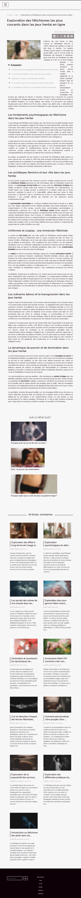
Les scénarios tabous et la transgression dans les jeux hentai (32, 83)
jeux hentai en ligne (55, 265)
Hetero (40, 890)
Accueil (9, 15)
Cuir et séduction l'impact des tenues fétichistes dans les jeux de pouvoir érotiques (24, 721)
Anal (40, 884)
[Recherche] (14, 878)
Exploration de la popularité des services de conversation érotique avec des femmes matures (24, 779)
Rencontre (40, 877)
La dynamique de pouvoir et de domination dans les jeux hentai (33, 87)
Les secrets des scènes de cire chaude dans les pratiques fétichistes (24, 603)
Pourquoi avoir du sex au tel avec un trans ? (29, 443)
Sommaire (16, 64)
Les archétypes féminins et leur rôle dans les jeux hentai (31, 74)
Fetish (16, 15)
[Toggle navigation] (5, 4)
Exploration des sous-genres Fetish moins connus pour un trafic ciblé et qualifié (56, 605)
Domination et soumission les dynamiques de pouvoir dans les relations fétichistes (24, 663)
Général (40, 894)
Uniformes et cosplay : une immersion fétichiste (28, 78)
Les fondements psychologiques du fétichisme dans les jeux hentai (34, 70)
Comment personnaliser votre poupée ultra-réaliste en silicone (57, 719)
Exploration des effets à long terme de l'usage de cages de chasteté (24, 545)
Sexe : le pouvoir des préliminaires (25, 469)
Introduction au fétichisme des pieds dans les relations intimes (24, 835)
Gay (40, 880)
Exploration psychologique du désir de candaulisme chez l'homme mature (57, 547)
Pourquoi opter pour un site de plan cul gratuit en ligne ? (34, 496)
